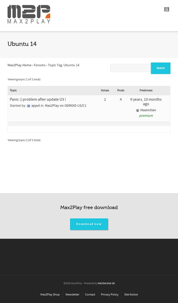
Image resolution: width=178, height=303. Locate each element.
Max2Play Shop (50, 294)
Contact (90, 294)
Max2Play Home (19, 65)
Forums (39, 65)
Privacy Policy (109, 294)
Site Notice (131, 294)
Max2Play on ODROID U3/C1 (65, 105)
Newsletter (72, 294)
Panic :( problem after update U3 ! (38, 99)
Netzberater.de (106, 283)
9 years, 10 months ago (146, 101)
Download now (89, 224)
